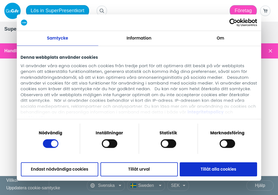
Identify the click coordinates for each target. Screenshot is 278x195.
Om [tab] (220, 38)
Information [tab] (139, 38)
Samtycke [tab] (57, 38)
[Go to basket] (265, 11)
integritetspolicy (206, 112)
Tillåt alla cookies (218, 169)
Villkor (12, 180)
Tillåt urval (139, 169)
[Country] (146, 185)
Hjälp (260, 185)
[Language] (106, 185)
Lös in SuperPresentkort (57, 10)
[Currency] (178, 185)
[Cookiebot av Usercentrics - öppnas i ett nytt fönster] (233, 22)
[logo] (13, 11)
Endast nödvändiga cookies (59, 169)
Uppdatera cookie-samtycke (33, 188)
